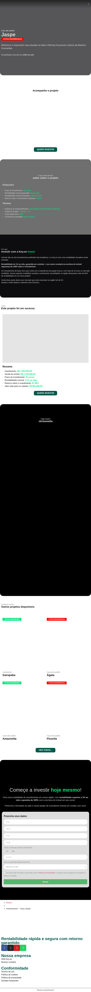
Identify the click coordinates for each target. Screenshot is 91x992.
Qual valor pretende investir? (17, 862)
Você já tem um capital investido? (18, 848)
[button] (88, 4)
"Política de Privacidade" (47, 873)
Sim (7, 851)
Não (13, 851)
